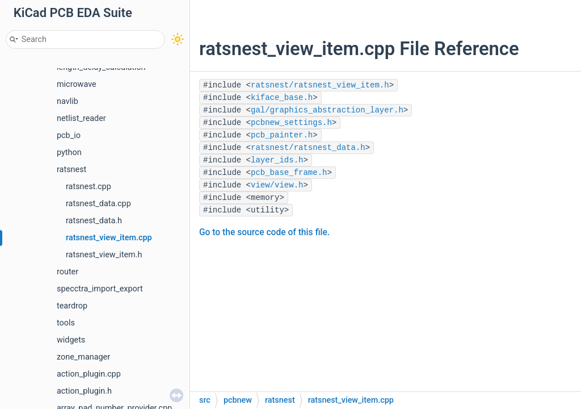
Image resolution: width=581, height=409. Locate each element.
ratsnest (71, 169)
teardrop (72, 306)
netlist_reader (81, 118)
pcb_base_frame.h (289, 172)
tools (66, 323)
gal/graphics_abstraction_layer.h (327, 110)
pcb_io (69, 135)
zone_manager (83, 357)
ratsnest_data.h (94, 221)
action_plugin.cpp (89, 374)
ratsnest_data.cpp (98, 203)
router (67, 272)
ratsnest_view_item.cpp (109, 238)
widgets (71, 340)
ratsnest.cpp (88, 186)
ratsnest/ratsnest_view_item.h (320, 85)
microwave (76, 84)
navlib (67, 101)
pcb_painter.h (282, 135)
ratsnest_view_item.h (104, 255)
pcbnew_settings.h (291, 122)
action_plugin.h (84, 391)
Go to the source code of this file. (264, 232)
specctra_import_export (100, 289)
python (69, 152)
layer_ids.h (277, 160)
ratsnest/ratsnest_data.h (308, 147)
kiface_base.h (282, 97)
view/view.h (277, 185)
